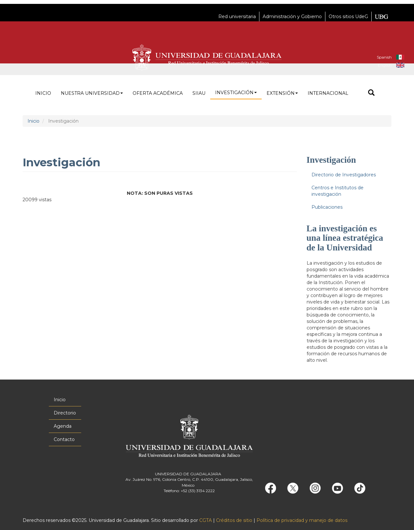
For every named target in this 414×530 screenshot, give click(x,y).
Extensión (282, 93)
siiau (198, 93)
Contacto (64, 439)
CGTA (205, 520)
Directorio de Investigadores (343, 175)
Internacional (328, 93)
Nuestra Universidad (92, 93)
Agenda (62, 426)
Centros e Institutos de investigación (337, 191)
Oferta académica (158, 93)
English (385, 65)
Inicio (43, 93)
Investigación (236, 92)
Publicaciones (327, 207)
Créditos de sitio (234, 520)
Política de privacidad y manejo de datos (301, 520)
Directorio (65, 413)
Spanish (384, 57)
